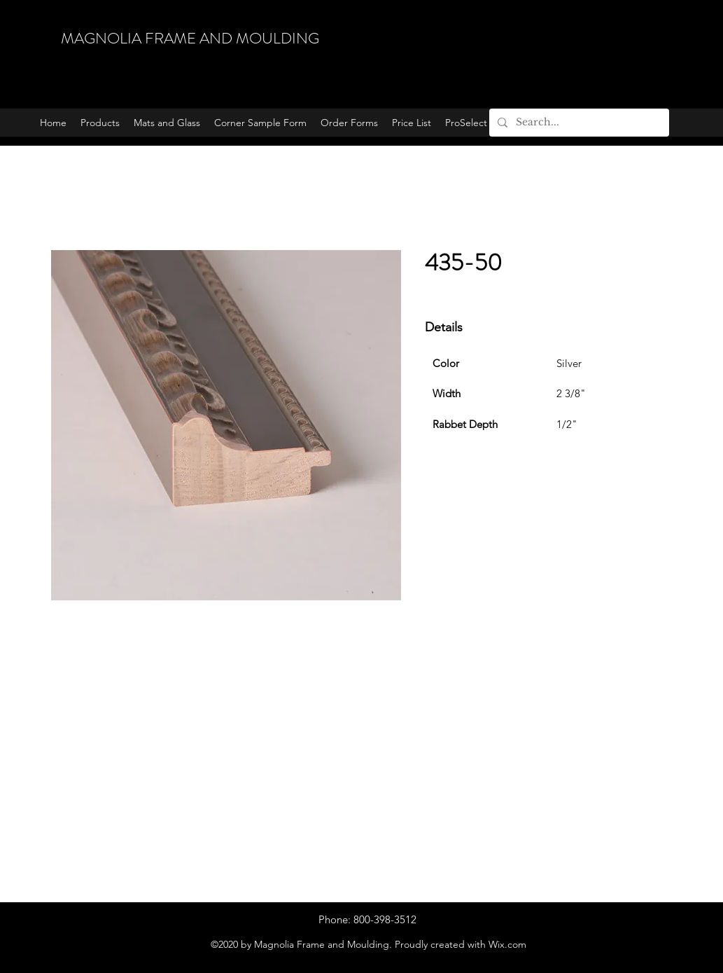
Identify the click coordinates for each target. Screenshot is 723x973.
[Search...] (578, 123)
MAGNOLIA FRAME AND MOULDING (190, 38)
